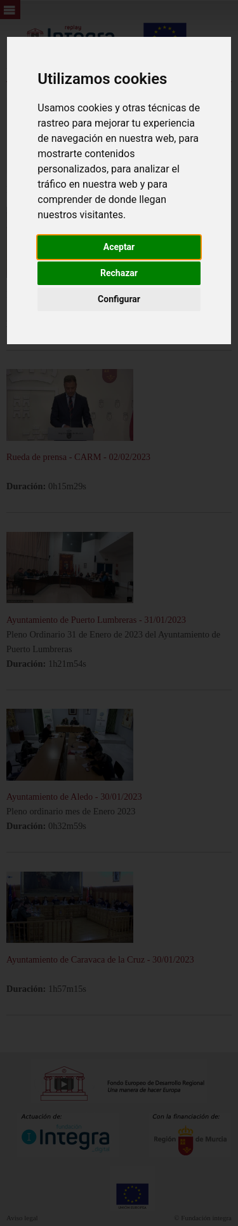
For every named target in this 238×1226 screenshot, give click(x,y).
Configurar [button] (119, 299)
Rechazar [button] (119, 273)
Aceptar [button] (119, 247)
